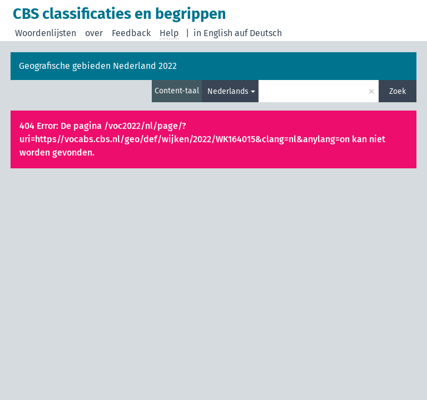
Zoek (397, 91)
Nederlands (228, 91)
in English (212, 33)
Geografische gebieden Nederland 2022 (98, 66)
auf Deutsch (258, 33)
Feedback (131, 33)
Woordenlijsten (45, 33)
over (94, 33)
